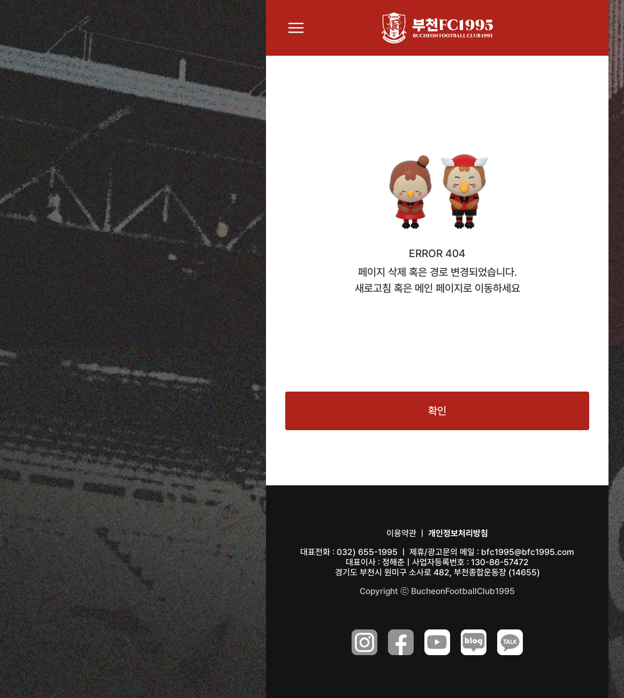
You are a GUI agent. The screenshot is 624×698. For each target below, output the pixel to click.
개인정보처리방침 (458, 533)
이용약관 (401, 533)
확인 (437, 410)
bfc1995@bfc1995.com (527, 552)
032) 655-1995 (367, 552)
